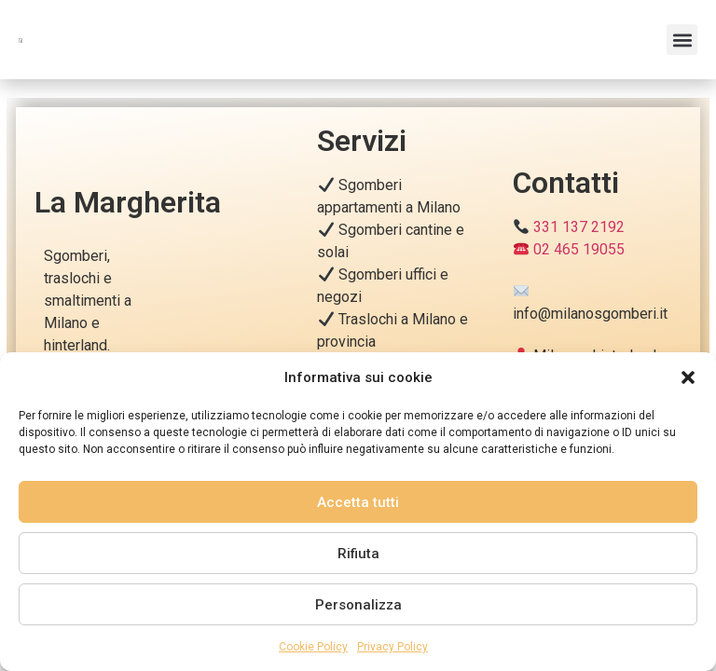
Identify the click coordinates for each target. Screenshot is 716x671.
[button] (688, 367)
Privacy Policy (392, 646)
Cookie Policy (313, 646)
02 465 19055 (579, 249)
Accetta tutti (358, 502)
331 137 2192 (579, 227)
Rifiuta (358, 553)
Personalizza (358, 604)
